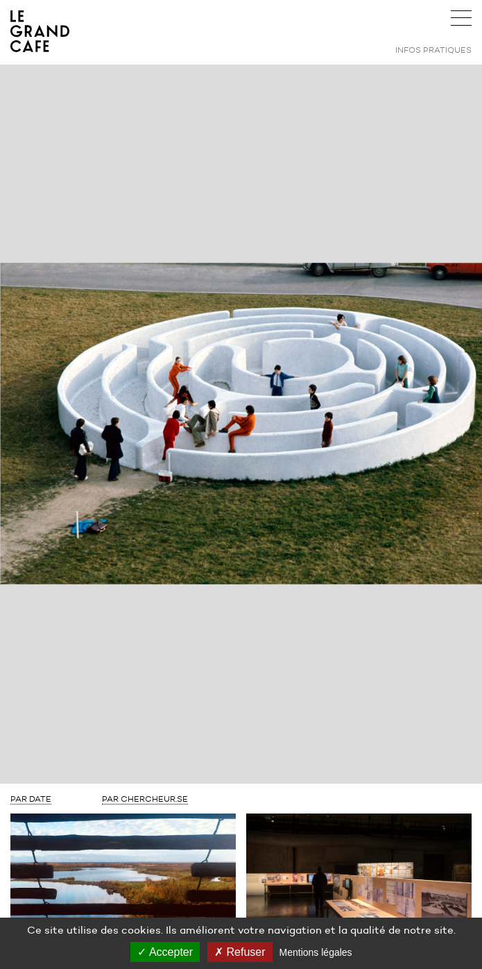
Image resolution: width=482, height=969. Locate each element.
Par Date (30, 798)
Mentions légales (315, 952)
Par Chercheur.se (145, 798)
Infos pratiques (433, 49)
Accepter (165, 952)
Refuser (239, 952)
